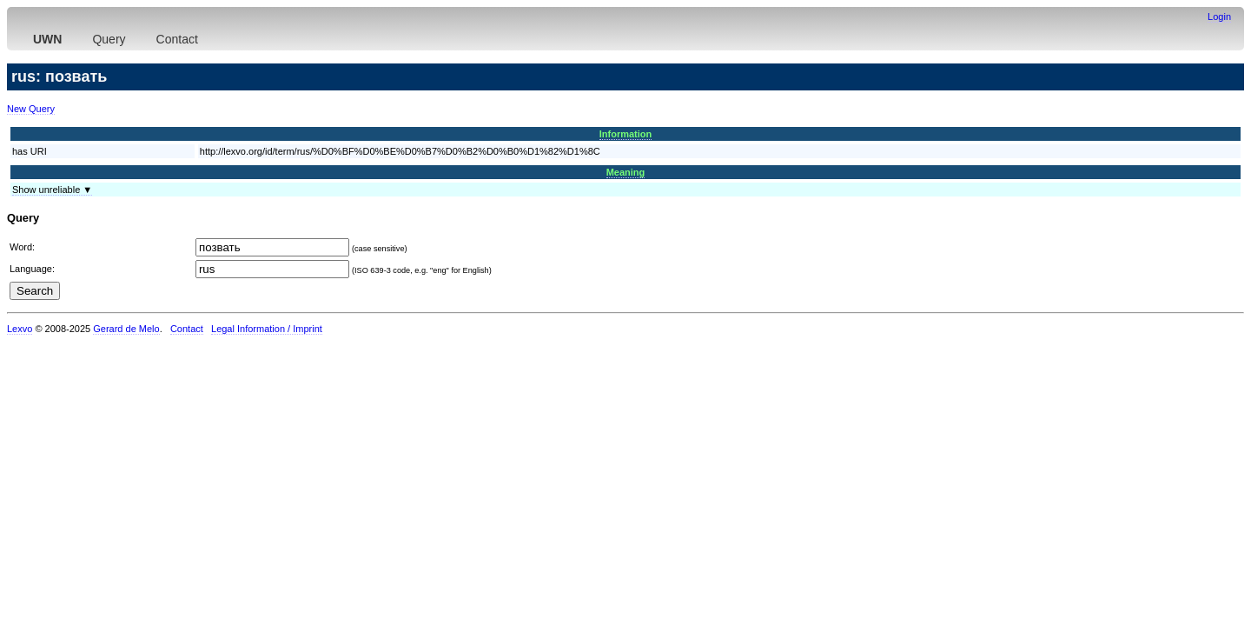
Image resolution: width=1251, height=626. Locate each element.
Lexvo (19, 328)
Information (625, 134)
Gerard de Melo (126, 328)
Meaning (625, 172)
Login (1219, 16)
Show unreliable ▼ (52, 189)
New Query (31, 108)
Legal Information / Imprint (266, 328)
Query (108, 39)
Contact (177, 39)
